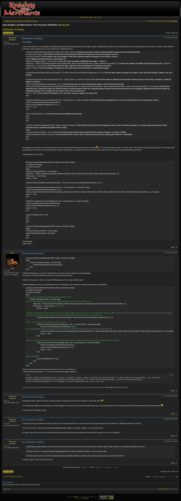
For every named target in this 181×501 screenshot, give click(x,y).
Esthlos (12, 253)
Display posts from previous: (76, 467)
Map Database (84, 17)
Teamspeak (173, 21)
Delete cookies (163, 489)
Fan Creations (19, 21)
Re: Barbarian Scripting (33, 253)
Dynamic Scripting (31, 21)
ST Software (85, 498)
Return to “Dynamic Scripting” (13, 476)
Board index (9, 21)
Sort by (97, 467)
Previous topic (151, 21)
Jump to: (148, 476)
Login (99, 17)
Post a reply (8, 33)
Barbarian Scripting (13, 29)
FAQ (91, 17)
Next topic (159, 21)
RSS (95, 17)
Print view (165, 21)
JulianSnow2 (12, 37)
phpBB (75, 496)
